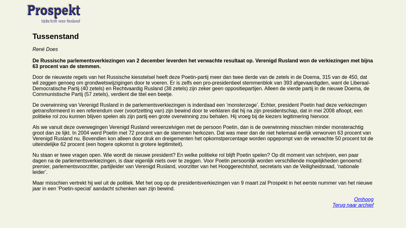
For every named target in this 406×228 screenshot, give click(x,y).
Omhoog (363, 199)
